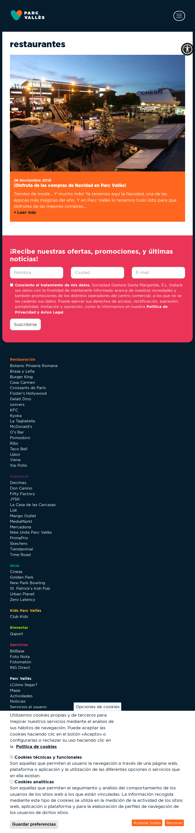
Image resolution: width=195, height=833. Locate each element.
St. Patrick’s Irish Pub (30, 588)
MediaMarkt (21, 521)
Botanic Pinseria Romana (34, 365)
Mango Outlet (23, 516)
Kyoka (16, 415)
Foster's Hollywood (28, 393)
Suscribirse (25, 324)
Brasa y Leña (22, 371)
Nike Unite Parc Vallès (31, 532)
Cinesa (16, 571)
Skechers (18, 543)
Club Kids (19, 616)
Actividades (21, 696)
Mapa (15, 690)
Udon (15, 454)
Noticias (17, 701)
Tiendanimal (21, 549)
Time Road (20, 554)
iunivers (17, 404)
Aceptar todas (147, 823)
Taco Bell (18, 449)
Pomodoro (20, 438)
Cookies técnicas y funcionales (48, 757)
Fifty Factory (22, 494)
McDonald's (21, 426)
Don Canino (21, 488)
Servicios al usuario (28, 707)
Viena (15, 460)
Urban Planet (22, 594)
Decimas (18, 482)
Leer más (26, 212)
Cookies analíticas (34, 781)
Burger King (21, 377)
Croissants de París (28, 388)
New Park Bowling (27, 583)
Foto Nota (20, 656)
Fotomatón (20, 662)
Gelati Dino (20, 399)
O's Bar (17, 432)
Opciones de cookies (98, 706)
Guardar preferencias (34, 824)
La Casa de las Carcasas (33, 504)
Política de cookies (36, 746)
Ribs (14, 443)
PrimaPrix (19, 538)
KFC (14, 410)
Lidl (13, 510)
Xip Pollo (18, 465)
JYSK (15, 499)
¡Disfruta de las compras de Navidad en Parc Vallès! (70, 185)
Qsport (16, 634)
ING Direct (20, 667)
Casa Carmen (22, 382)
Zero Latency (22, 599)
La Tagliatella (22, 421)
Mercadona (20, 527)
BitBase (17, 651)
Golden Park (22, 577)
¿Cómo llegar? (23, 685)
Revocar (174, 823)
